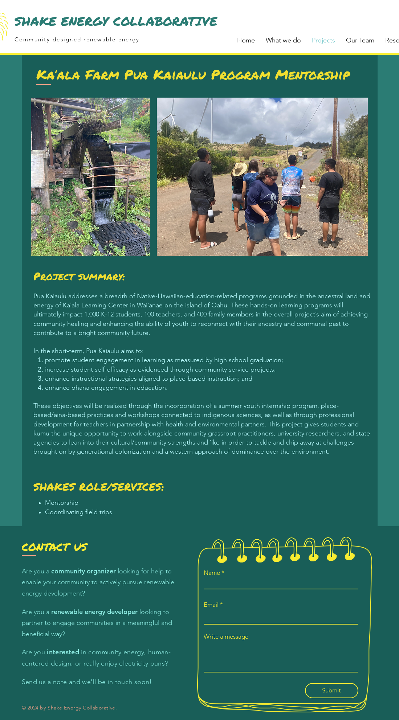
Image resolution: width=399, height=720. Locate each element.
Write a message (226, 637)
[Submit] (331, 690)
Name (212, 573)
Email (211, 605)
